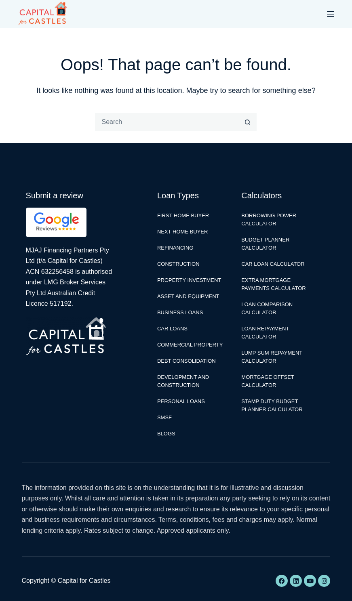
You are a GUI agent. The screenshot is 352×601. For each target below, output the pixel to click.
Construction (178, 264)
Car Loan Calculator (272, 264)
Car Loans (172, 329)
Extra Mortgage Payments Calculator (273, 284)
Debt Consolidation (186, 361)
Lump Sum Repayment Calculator (271, 357)
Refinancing (175, 248)
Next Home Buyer (182, 232)
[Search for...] (166, 122)
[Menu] (330, 14)
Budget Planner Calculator (265, 244)
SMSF (164, 417)
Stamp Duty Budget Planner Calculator (271, 405)
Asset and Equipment (188, 296)
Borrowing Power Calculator (268, 219)
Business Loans (180, 312)
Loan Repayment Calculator (265, 333)
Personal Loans (181, 401)
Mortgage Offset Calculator (267, 381)
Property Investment (189, 280)
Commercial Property (190, 345)
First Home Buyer (183, 215)
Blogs (166, 434)
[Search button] (247, 122)
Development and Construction (183, 381)
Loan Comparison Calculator (267, 308)
